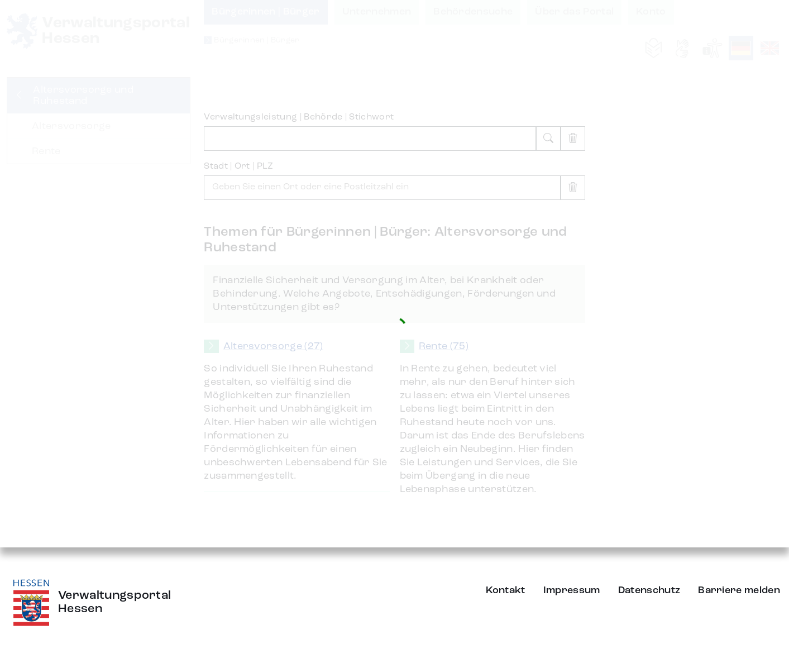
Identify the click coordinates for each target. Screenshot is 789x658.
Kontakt (505, 590)
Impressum (571, 590)
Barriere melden (739, 590)
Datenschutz (649, 590)
